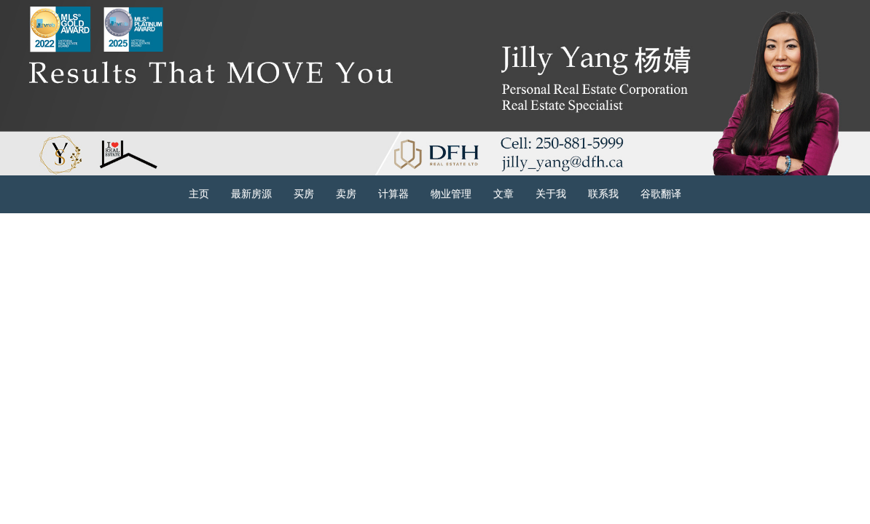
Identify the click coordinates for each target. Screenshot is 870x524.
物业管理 (451, 194)
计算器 (393, 194)
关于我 (551, 194)
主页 (199, 194)
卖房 (346, 194)
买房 (304, 194)
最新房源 (251, 194)
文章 (503, 194)
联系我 (603, 194)
